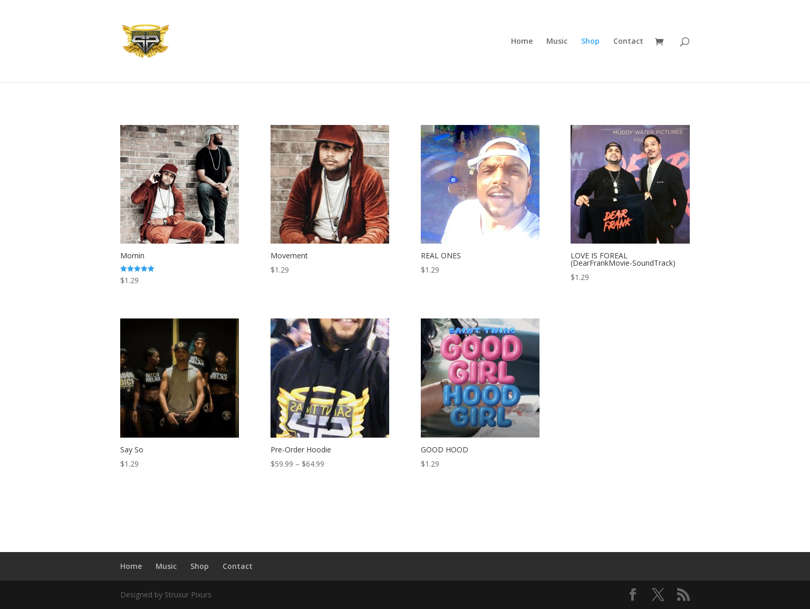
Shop (590, 41)
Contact (628, 41)
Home (522, 41)
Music (556, 41)
